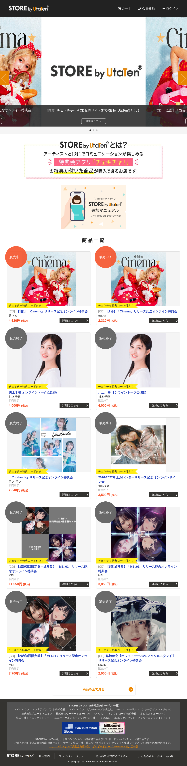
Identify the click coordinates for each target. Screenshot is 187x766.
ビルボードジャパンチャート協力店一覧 (115, 746)
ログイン (172, 8)
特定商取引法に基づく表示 (112, 756)
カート (126, 8)
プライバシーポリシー (72, 756)
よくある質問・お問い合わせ (155, 756)
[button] (90, 130)
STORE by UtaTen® (29, 8)
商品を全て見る (93, 689)
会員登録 (148, 8)
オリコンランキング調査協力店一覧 (69, 746)
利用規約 (44, 756)
